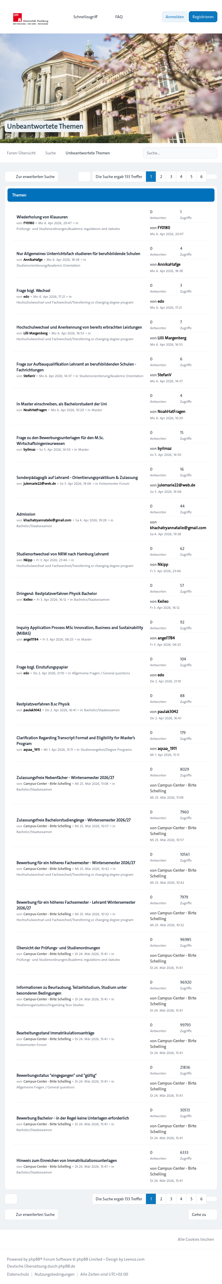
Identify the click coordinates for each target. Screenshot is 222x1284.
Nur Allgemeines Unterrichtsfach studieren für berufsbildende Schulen (78, 254)
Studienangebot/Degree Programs (106, 749)
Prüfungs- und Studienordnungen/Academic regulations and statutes (68, 228)
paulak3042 (32, 709)
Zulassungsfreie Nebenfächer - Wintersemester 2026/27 (65, 777)
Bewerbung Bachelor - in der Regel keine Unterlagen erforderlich (72, 1118)
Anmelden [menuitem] (175, 17)
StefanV (29, 375)
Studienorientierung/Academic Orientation (48, 265)
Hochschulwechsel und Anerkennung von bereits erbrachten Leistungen (79, 327)
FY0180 (28, 222)
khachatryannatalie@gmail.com (47, 520)
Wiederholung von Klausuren (42, 217)
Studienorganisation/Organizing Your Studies (50, 1004)
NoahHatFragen (35, 409)
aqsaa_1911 (31, 749)
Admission (25, 514)
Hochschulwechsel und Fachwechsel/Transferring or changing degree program (75, 302)
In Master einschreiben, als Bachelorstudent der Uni (61, 404)
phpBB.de (66, 1266)
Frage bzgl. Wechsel (33, 290)
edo (26, 296)
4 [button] (181, 176)
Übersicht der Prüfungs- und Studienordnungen (58, 948)
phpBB (34, 1259)
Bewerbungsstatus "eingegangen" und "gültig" (56, 1075)
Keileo (28, 599)
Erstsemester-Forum (114, 483)
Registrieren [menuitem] (203, 17)
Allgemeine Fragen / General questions (101, 673)
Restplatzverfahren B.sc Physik (43, 704)
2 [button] (161, 176)
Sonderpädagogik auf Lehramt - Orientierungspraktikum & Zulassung (77, 477)
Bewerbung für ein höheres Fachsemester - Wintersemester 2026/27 (75, 863)
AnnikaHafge (32, 259)
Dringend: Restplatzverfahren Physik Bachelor (56, 593)
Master (97, 409)
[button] (211, 176)
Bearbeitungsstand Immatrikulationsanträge (55, 1033)
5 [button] (191, 176)
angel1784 (30, 639)
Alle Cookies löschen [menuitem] (192, 1239)
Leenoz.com (134, 1259)
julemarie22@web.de (39, 483)
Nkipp (27, 559)
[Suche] (201, 153)
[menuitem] (82, 17)
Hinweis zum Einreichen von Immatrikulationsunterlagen (66, 1160)
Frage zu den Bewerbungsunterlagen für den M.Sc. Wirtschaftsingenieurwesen (60, 440)
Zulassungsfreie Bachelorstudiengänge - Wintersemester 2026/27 (73, 820)
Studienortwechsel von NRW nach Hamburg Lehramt (62, 554)
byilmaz (29, 449)
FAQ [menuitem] (115, 17)
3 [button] (171, 176)
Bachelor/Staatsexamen (34, 525)
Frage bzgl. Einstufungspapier (42, 667)
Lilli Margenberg (35, 333)
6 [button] (201, 176)
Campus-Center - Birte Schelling (47, 783)
